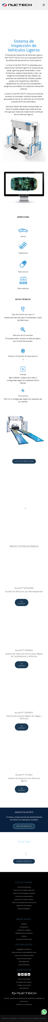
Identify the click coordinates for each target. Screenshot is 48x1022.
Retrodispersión (24, 962)
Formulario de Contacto (24, 982)
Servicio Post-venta (24, 979)
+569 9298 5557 (24, 988)
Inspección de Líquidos (24, 906)
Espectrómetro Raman (24, 958)
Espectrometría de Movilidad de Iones (24, 952)
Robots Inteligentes (24, 909)
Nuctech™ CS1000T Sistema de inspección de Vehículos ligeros (24, 777)
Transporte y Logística (24, 930)
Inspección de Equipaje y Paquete (24, 893)
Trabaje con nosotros (24, 985)
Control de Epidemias (24, 887)
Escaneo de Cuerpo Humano (24, 899)
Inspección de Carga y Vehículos (24, 890)
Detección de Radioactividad (24, 955)
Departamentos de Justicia (24, 933)
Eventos (24, 936)
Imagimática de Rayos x (24, 949)
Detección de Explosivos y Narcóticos (24, 902)
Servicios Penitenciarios (24, 939)
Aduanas (24, 924)
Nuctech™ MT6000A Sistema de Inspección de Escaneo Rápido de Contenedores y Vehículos (24, 653)
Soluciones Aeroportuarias (24, 896)
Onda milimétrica (24, 965)
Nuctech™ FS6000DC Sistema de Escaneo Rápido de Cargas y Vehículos (24, 715)
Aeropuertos (24, 927)
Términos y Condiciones (24, 1004)
